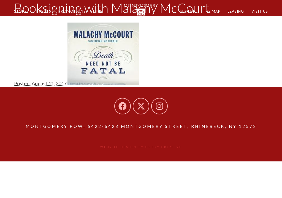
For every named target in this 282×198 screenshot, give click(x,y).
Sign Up (183, 13)
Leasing (234, 13)
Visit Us (259, 13)
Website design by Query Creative (141, 147)
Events (46, 13)
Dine (102, 13)
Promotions (75, 13)
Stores (22, 13)
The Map (209, 13)
